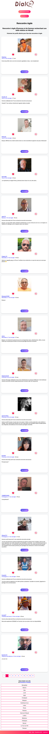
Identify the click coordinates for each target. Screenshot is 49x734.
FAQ (30, 732)
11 (32, 675)
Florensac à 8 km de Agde (8, 377)
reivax (3, 336)
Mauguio (24, 700)
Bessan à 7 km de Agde (7, 217)
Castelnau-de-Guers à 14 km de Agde (11, 616)
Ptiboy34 (4, 136)
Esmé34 (4, 455)
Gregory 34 (4, 256)
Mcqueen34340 (5, 296)
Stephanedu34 (5, 376)
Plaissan (24, 728)
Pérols (24, 708)
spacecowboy (5, 415)
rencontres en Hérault (25, 682)
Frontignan (24, 698)
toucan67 (4, 615)
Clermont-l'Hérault (24, 713)
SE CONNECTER (24, 16)
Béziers (24, 687)
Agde (24, 695)
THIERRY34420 (5, 495)
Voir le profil (24, 71)
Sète (24, 690)
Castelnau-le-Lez (25, 703)
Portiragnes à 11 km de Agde (9, 497)
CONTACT (45, 732)
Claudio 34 (4, 97)
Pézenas (24, 710)
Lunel (24, 692)
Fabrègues (24, 720)
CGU (33, 732)
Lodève (24, 715)
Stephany (4, 57)
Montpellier (24, 685)
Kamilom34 (4, 655)
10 (30, 675)
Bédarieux (24, 718)
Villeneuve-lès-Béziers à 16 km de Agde (11, 656)
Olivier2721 (4, 535)
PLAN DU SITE (38, 732)
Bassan (24, 723)
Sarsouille (4, 176)
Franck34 (4, 575)
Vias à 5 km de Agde (7, 58)
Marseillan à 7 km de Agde (8, 257)
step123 (4, 216)
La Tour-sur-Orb (24, 725)
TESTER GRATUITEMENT (24, 11)
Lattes (24, 705)
